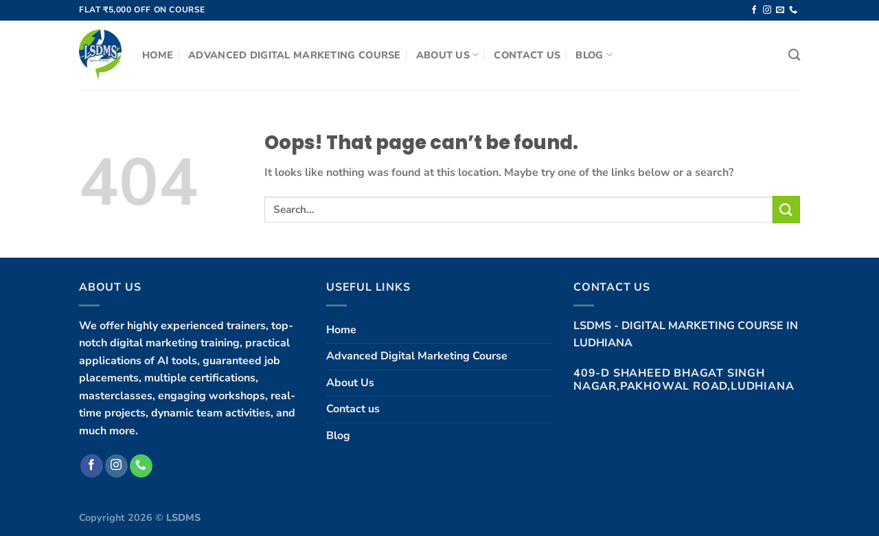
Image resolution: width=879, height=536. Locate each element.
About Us (447, 55)
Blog (594, 55)
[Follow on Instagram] (767, 10)
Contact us (527, 55)
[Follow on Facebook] (754, 10)
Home (157, 55)
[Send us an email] (780, 10)
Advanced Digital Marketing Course (294, 55)
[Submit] (786, 209)
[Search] (794, 55)
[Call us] (793, 10)
